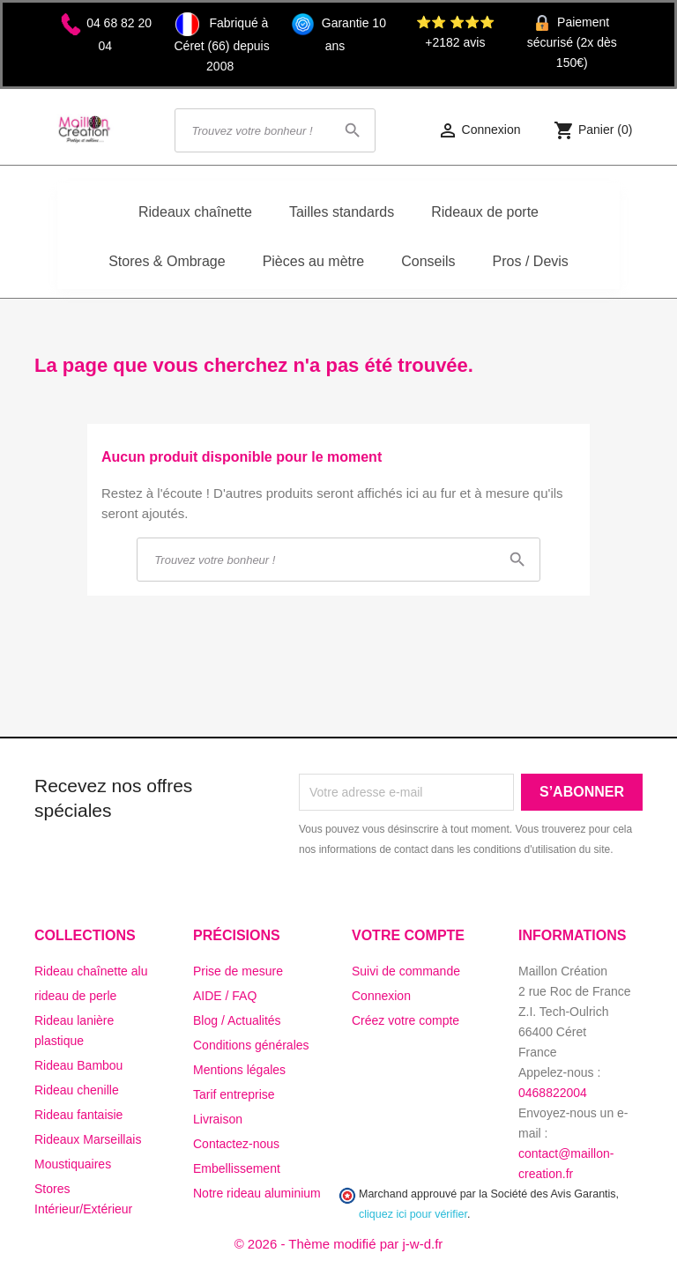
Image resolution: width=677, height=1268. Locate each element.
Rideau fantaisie (78, 1115)
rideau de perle (75, 996)
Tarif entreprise (234, 1094)
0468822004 (552, 1093)
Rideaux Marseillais (87, 1139)
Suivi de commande (406, 971)
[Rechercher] (275, 130)
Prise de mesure (238, 971)
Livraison (217, 1119)
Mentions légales (239, 1070)
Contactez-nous (236, 1144)
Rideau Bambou (78, 1065)
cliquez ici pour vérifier (413, 1214)
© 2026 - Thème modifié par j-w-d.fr (338, 1243)
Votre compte (408, 935)
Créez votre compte (405, 1020)
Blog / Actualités (237, 1020)
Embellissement (236, 1168)
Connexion (381, 996)
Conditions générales (251, 1045)
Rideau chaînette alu (90, 971)
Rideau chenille (76, 1090)
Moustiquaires (72, 1164)
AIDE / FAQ (225, 996)
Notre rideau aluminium (257, 1193)
